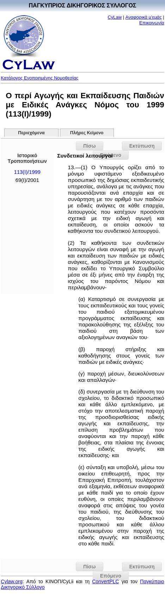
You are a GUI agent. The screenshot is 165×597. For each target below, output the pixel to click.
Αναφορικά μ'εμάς (144, 17)
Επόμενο (110, 576)
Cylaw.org (11, 581)
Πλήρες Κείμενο (87, 132)
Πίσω (89, 146)
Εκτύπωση (142, 146)
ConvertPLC (105, 581)
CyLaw (115, 17)
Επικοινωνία (151, 22)
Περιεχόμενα (31, 132)
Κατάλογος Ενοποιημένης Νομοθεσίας (39, 78)
